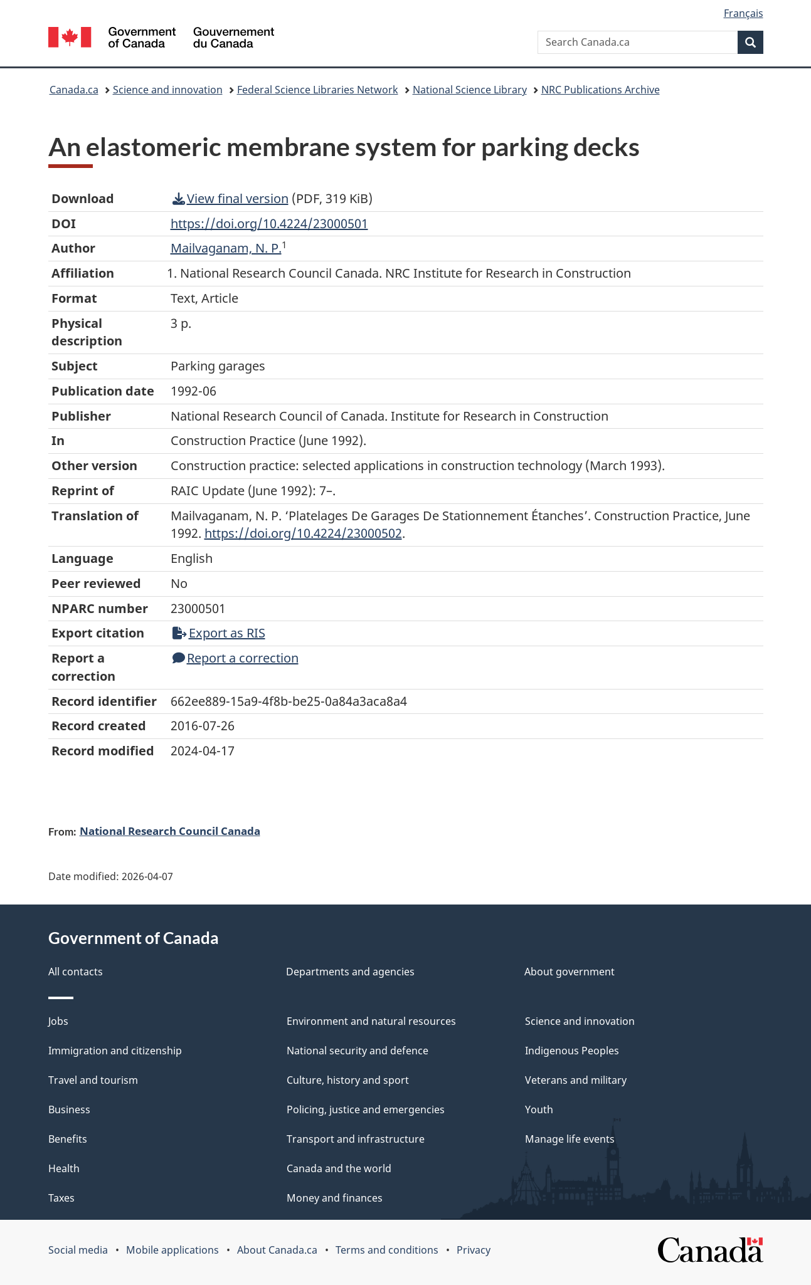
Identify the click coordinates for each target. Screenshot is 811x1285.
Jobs (58, 1021)
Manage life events (570, 1139)
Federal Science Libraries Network (317, 90)
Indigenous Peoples (572, 1050)
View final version (230, 198)
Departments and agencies (350, 971)
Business (69, 1109)
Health (64, 1168)
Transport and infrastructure (356, 1139)
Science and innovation (168, 90)
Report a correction (235, 657)
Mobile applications (172, 1250)
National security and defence (357, 1050)
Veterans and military (576, 1080)
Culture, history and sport (348, 1080)
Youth (539, 1109)
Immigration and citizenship (115, 1050)
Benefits (67, 1139)
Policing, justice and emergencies (366, 1109)
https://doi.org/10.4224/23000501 (269, 223)
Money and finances (335, 1198)
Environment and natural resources (371, 1021)
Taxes (61, 1198)
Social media (78, 1250)
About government (569, 971)
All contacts (75, 971)
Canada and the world (339, 1168)
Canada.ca (74, 90)
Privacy (473, 1250)
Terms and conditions (387, 1250)
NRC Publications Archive (600, 90)
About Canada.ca (277, 1250)
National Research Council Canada (170, 830)
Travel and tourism (93, 1080)
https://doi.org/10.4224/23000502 (303, 533)
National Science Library (470, 90)
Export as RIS (218, 632)
